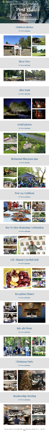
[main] (24, 11)
